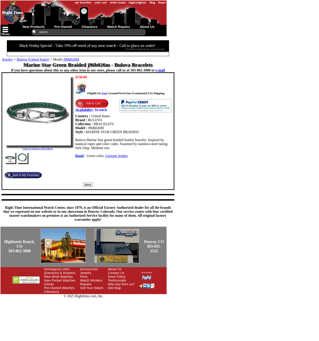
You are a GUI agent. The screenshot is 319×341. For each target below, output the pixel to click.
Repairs (85, 284)
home (161, 2)
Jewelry (7, 59)
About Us (115, 269)
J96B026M (71, 59)
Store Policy (117, 276)
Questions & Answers (60, 273)
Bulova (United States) (33, 59)
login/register (137, 2)
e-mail (160, 70)
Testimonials (117, 280)
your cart (101, 2)
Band (79, 156)
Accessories (89, 269)
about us (147, 27)
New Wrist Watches (58, 276)
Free (104, 93)
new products (34, 27)
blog (152, 2)
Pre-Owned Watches (59, 288)
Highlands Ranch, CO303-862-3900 (19, 246)
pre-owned (63, 27)
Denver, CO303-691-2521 (154, 246)
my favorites (83, 2)
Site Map (114, 288)
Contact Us (116, 273)
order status (118, 2)
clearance (89, 27)
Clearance (51, 291)
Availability (84, 110)
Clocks (49, 284)
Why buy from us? (121, 284)
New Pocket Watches (60, 280)
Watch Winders (91, 280)
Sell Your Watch (91, 288)
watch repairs (118, 27)
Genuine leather (116, 156)
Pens (84, 276)
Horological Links (56, 269)
